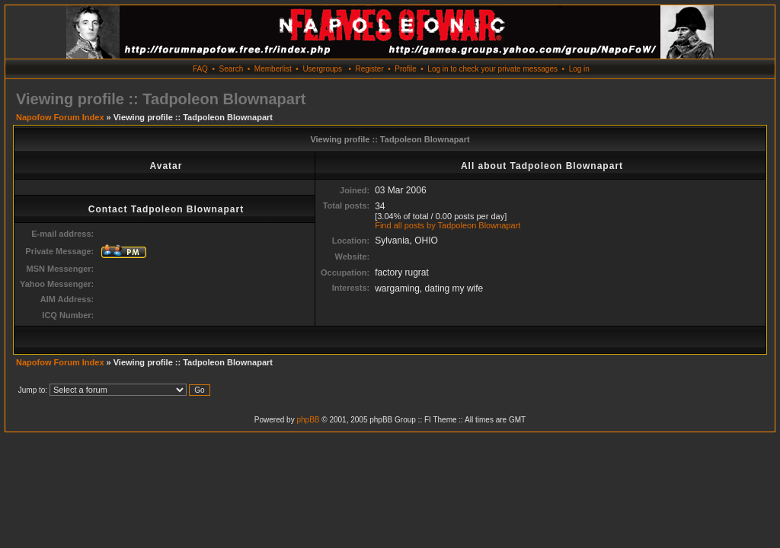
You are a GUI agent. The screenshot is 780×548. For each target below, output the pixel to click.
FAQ (200, 69)
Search (231, 69)
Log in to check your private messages (492, 69)
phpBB (307, 420)
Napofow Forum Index (60, 117)
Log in (579, 69)
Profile (405, 69)
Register (369, 69)
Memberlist (273, 69)
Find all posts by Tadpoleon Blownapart (447, 225)
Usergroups (322, 69)
